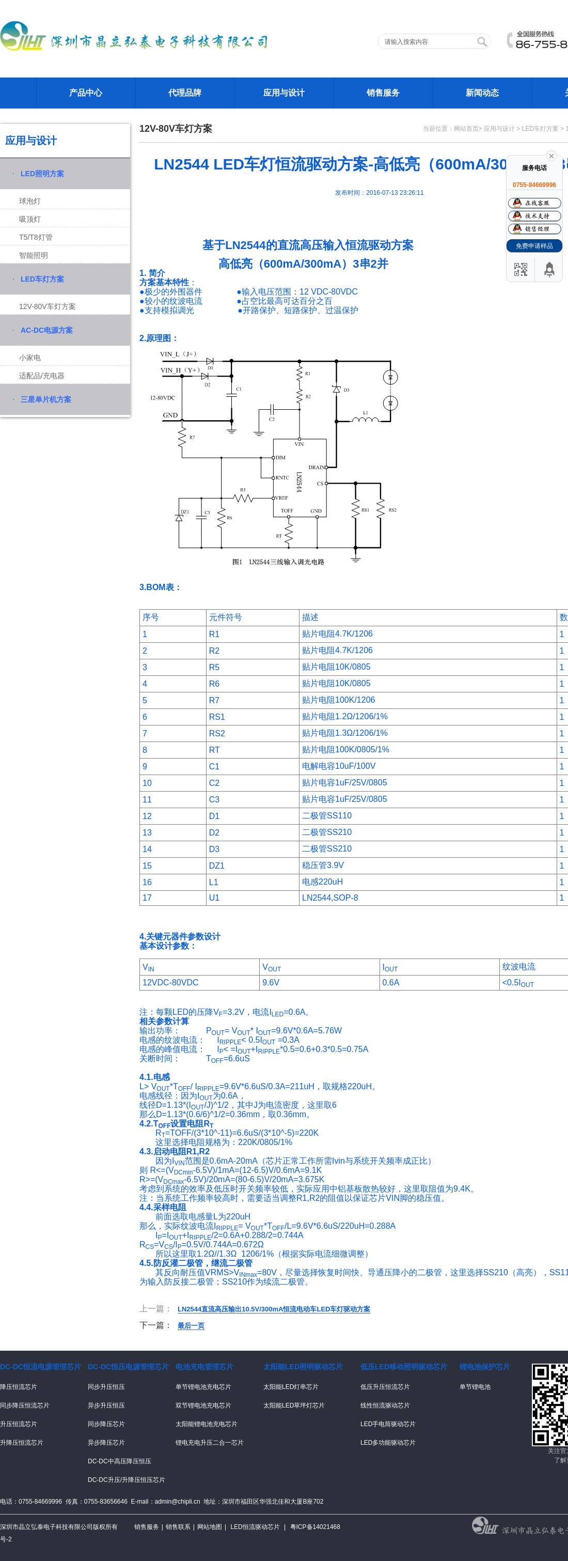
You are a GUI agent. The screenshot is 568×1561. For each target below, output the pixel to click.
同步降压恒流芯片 (25, 1405)
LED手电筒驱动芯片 (388, 1424)
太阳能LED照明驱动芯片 (303, 1367)
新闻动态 (482, 92)
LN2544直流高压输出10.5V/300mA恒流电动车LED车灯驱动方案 (274, 1309)
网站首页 (466, 128)
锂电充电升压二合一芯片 (210, 1442)
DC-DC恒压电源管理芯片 (128, 1367)
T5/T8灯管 (36, 237)
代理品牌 (184, 92)
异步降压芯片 (106, 1442)
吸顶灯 (30, 219)
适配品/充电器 (42, 376)
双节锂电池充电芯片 (203, 1405)
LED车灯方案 (42, 279)
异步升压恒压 (106, 1405)
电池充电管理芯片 (204, 1367)
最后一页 (191, 1326)
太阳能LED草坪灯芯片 (294, 1405)
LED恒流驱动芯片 (254, 1527)
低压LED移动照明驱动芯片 (403, 1367)
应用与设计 (284, 92)
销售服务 (383, 92)
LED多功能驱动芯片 (388, 1442)
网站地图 (209, 1527)
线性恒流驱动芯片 (385, 1405)
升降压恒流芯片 (21, 1442)
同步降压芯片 (106, 1424)
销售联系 (178, 1527)
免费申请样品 (534, 246)
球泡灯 (30, 201)
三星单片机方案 (46, 399)
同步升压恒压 (106, 1386)
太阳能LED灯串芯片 (291, 1386)
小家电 (30, 357)
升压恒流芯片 (18, 1424)
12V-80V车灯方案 (47, 306)
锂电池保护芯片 (485, 1367)
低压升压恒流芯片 (385, 1386)
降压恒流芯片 (18, 1386)
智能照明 (33, 255)
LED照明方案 (42, 173)
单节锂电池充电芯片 (203, 1386)
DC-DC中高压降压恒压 (119, 1461)
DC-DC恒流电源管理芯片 (40, 1367)
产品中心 (85, 92)
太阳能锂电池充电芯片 (207, 1424)
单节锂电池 (475, 1386)
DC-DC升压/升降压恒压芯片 (126, 1479)
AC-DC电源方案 (47, 330)
